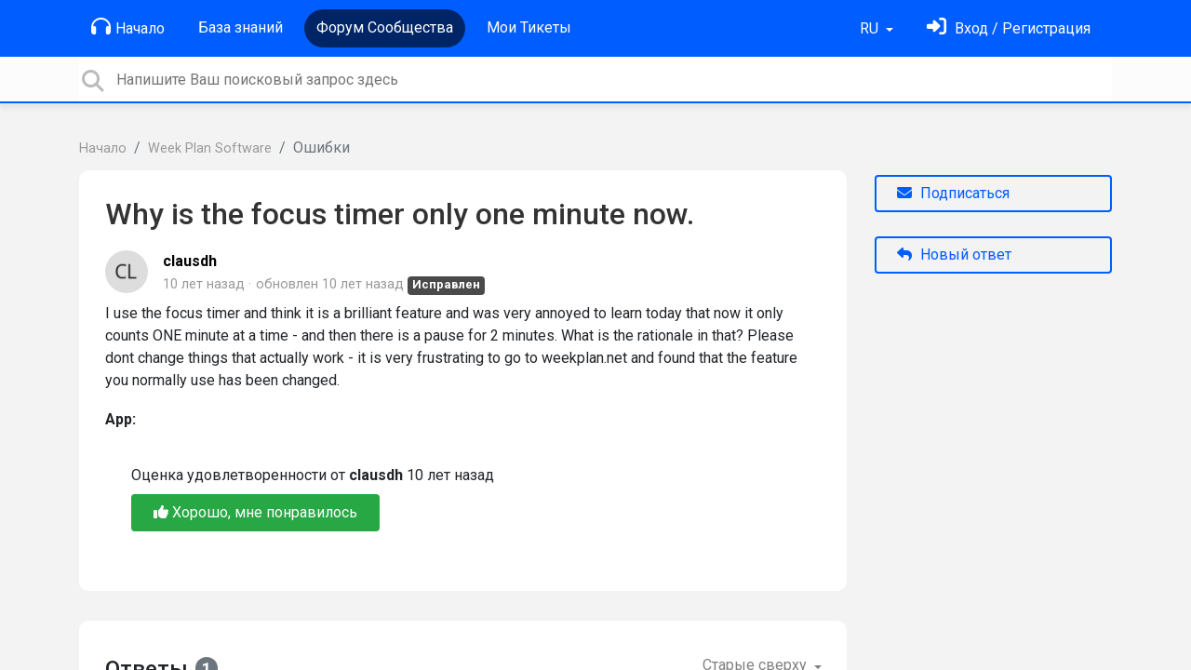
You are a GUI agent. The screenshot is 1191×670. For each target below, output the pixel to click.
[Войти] (1008, 28)
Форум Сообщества (384, 27)
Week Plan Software (210, 148)
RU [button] (871, 28)
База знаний (240, 27)
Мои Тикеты (529, 27)
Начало (128, 27)
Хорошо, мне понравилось (255, 512)
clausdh (190, 261)
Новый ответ (954, 254)
